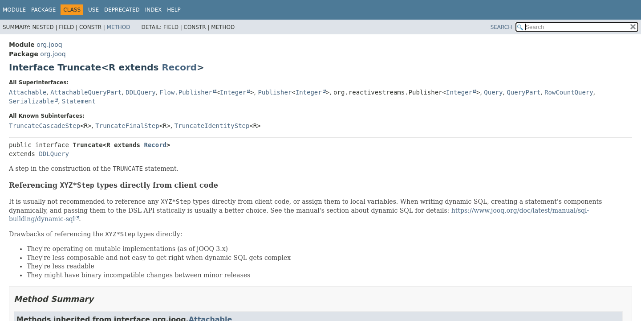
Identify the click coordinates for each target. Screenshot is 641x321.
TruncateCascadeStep (44, 125)
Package (43, 10)
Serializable (31, 101)
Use (93, 10)
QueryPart (523, 92)
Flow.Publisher (186, 92)
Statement (79, 101)
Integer (233, 92)
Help (174, 10)
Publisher (275, 92)
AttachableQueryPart (86, 92)
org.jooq (49, 44)
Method (118, 27)
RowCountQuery (568, 92)
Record (179, 67)
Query (493, 92)
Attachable (27, 92)
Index (153, 10)
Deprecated (122, 10)
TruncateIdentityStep (212, 125)
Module (14, 10)
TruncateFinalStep (127, 125)
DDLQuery (140, 92)
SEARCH (501, 27)
